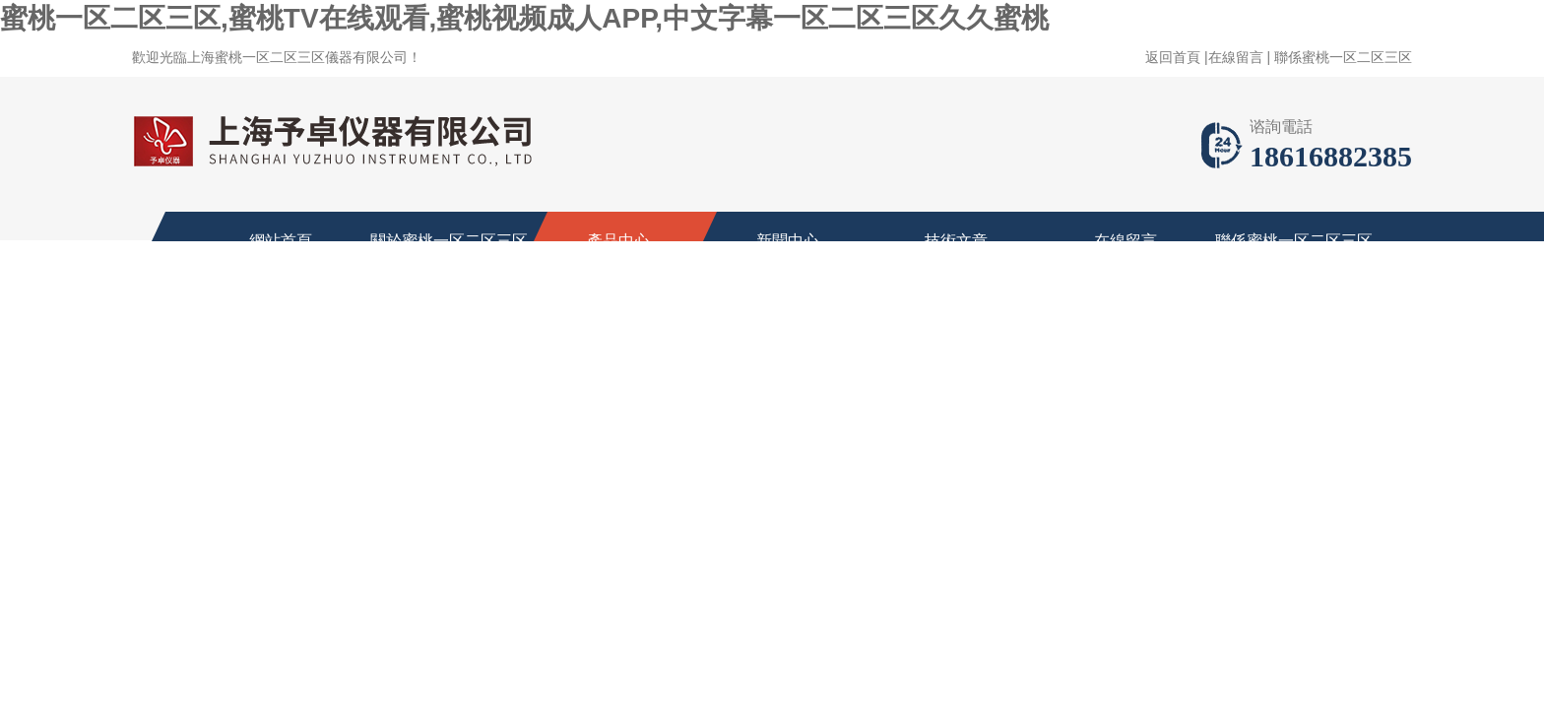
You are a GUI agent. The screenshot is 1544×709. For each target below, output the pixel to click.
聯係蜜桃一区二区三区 (1343, 57)
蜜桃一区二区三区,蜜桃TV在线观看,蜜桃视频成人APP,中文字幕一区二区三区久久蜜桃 (524, 18)
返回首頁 (1172, 57)
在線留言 (1235, 57)
